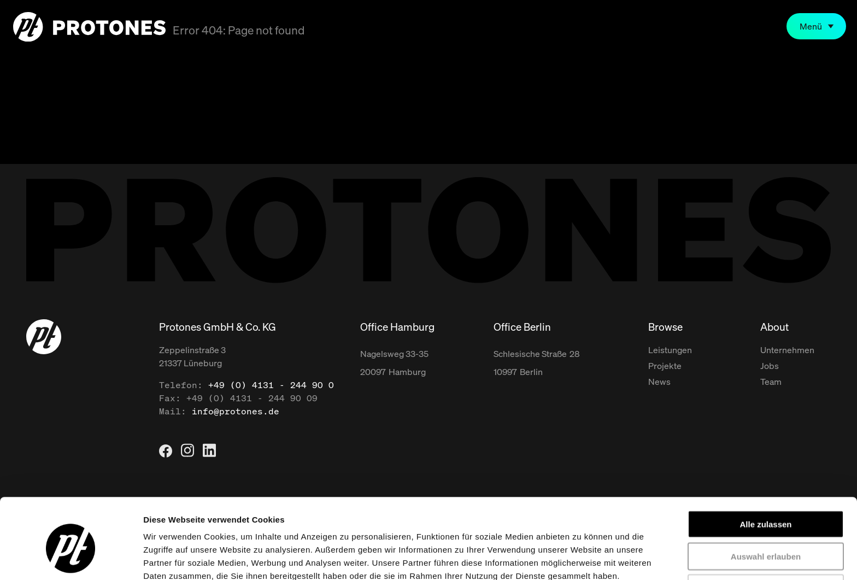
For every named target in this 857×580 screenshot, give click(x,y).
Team (771, 382)
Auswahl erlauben (766, 503)
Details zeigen (581, 558)
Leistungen (670, 350)
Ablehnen (765, 535)
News (659, 382)
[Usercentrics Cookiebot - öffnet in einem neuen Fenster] (71, 558)
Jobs (769, 366)
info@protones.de (235, 411)
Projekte (665, 366)
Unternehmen (787, 350)
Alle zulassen (765, 471)
